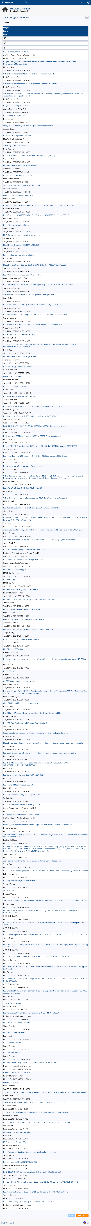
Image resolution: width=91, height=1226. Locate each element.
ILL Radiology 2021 (11, 580)
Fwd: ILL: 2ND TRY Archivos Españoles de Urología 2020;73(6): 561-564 (32, 1172)
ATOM (71, 1216)
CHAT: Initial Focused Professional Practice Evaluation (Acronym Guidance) (34, 1102)
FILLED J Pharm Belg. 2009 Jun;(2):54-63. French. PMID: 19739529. (31, 1063)
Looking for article (10, 1082)
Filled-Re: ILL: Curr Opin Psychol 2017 (18, 255)
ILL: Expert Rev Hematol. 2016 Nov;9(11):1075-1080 (24, 560)
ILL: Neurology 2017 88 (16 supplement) (19, 396)
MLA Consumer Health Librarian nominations (21, 235)
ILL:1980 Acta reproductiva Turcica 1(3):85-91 (21, 805)
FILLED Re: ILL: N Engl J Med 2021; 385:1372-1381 (23, 589)
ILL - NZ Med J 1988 (11, 1053)
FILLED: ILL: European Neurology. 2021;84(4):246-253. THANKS (29, 599)
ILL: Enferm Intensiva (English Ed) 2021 (19, 334)
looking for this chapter (12, 1003)
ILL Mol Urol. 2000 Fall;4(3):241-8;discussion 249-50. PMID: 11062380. (31, 1013)
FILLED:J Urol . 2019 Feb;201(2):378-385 (19, 165)
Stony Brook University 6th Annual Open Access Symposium (28, 126)
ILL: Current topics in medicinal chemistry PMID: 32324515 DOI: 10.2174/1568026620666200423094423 (45, 935)
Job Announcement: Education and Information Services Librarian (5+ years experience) (39, 540)
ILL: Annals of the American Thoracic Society (21, 815)
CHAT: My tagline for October (15, 146)
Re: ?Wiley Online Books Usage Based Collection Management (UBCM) (33, 406)
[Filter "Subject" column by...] (45, 38)
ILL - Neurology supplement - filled (17, 366)
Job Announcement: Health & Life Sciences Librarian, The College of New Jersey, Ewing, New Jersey (44, 1092)
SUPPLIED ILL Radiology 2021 (16, 570)
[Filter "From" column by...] (45, 43)
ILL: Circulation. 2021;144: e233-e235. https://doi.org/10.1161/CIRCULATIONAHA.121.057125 (39, 285)
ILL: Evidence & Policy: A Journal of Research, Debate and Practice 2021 (33, 325)
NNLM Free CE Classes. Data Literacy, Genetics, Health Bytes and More (33, 713)
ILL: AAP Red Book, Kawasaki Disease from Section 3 (25, 723)
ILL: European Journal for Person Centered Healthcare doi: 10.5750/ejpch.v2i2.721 (36, 1122)
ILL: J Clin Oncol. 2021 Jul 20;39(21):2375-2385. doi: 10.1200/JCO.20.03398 (33, 305)
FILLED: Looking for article (14, 1033)
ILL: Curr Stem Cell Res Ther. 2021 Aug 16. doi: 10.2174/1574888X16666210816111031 (37, 957)
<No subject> (8, 891)
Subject (6, 28)
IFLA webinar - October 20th (15, 1142)
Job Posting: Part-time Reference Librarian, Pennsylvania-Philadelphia (32, 861)
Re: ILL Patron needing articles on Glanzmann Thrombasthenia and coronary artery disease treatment (45, 871)
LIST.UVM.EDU (7, 1223)
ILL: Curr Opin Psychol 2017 (14, 386)
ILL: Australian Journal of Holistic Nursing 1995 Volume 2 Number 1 (30, 508)
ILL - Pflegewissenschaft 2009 (16, 225)
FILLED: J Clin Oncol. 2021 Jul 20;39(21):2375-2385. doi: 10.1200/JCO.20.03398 (34, 265)
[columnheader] (45, 27)
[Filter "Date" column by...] (45, 47)
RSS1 (79, 1216)
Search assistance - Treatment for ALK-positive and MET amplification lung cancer (37, 733)
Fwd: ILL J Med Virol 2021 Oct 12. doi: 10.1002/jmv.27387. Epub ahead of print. (35, 426)
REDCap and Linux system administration (20, 881)
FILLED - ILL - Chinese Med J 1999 (17, 1023)
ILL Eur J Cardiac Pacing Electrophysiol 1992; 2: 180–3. (25, 550)
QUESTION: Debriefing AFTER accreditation (21, 185)
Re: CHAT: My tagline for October (17, 136)
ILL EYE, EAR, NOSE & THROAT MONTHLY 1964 (23, 488)
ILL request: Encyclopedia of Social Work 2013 (22, 639)
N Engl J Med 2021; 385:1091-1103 (17, 1073)
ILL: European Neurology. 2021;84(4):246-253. (21, 795)
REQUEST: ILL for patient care (15, 106)
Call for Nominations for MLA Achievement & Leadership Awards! (30, 84)
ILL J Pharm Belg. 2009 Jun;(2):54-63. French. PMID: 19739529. (29, 1202)
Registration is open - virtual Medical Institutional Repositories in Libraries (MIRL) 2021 (38, 205)
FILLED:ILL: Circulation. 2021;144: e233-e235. (21, 245)
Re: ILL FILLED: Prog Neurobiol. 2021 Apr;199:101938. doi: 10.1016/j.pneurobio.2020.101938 (40, 446)
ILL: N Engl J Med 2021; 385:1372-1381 (18, 785)
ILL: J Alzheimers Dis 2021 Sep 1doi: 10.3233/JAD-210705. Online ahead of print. (35, 315)
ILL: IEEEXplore (9, 671)
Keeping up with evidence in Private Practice (21, 609)
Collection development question (17, 1132)
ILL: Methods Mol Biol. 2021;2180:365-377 (20, 1162)
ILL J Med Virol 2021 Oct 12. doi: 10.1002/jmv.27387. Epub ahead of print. (33, 436)
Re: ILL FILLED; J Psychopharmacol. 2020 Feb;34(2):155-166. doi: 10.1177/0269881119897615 (40, 1182)
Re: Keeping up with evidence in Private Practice (23, 466)
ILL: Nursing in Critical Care (14, 116)
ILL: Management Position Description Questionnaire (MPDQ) (29, 155)
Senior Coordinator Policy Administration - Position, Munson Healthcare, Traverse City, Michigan (42, 530)
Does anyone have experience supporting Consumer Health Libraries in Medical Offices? (39, 825)
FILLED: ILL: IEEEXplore (13, 649)
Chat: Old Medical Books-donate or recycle (20, 703)
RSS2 (85, 1216)
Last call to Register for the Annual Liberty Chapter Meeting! (28, 629)
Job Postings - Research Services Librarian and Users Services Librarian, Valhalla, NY (37, 1112)
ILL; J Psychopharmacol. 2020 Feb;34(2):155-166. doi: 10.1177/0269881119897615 (35, 1192)
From (5, 31)
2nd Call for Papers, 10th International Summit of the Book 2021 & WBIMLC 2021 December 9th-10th (45, 901)
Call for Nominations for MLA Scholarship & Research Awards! (28, 74)
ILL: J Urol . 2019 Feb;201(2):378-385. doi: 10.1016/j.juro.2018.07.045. (30, 416)
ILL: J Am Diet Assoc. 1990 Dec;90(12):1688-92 (22, 275)
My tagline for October (12, 376)
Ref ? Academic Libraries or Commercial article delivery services (29, 1152)
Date (5, 34)
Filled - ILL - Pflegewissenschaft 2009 (18, 195)
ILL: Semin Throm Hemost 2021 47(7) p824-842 (23, 775)
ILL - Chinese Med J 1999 (13, 1043)
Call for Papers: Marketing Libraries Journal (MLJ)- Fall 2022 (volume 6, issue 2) (35, 498)
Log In (82, 2)
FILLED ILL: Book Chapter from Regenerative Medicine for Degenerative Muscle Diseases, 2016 (43, 743)
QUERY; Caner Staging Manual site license (20, 681)
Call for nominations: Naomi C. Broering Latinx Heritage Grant (28, 295)
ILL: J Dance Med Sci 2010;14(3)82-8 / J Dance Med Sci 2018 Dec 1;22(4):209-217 (36, 215)
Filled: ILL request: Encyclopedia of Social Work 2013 (24, 619)
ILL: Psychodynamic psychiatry (16, 52)
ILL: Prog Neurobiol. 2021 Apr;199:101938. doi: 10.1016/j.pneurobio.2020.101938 (35, 456)
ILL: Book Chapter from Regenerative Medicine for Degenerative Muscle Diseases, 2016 (39, 753)
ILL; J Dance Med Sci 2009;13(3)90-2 (18, 175)
